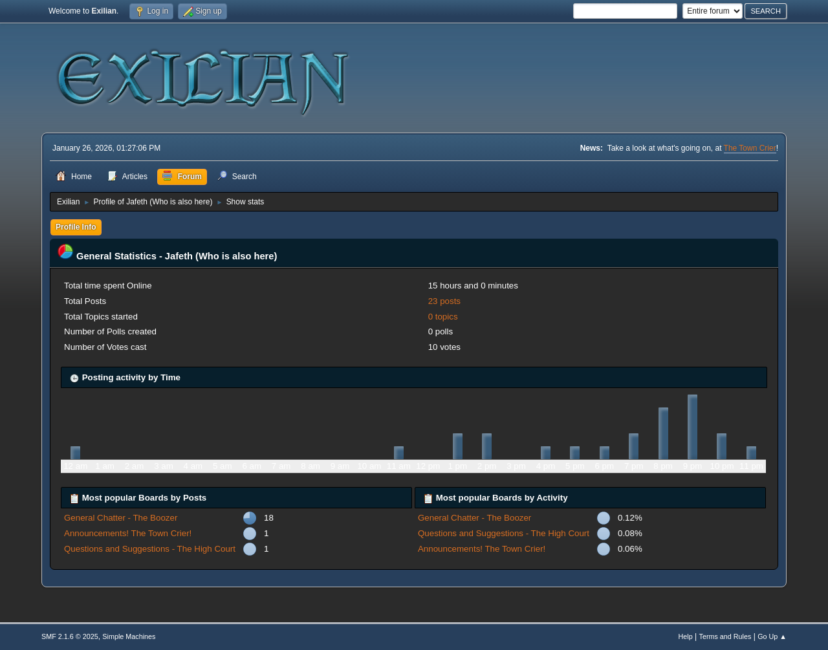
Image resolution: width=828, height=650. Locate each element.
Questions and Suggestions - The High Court (149, 549)
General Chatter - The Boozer (120, 518)
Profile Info (76, 227)
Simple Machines (128, 636)
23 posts (444, 301)
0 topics (443, 316)
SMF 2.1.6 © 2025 (69, 636)
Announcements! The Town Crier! (127, 533)
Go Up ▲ (772, 636)
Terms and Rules (725, 636)
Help (686, 636)
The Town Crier (750, 148)
